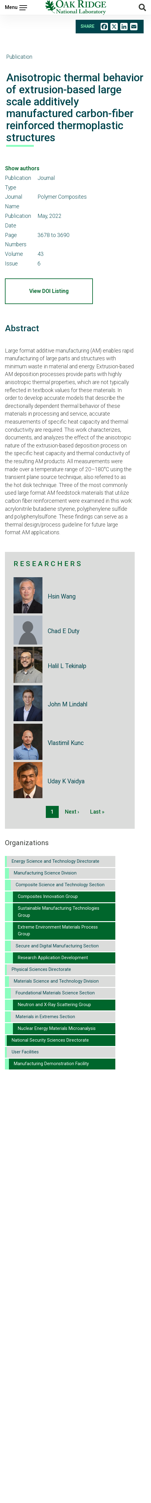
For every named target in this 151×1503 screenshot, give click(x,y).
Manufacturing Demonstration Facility (51, 1063)
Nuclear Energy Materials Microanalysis (57, 1028)
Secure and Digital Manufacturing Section (57, 946)
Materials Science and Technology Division (56, 981)
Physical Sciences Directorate (41, 969)
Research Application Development (53, 957)
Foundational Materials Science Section (55, 993)
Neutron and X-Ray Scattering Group (54, 1004)
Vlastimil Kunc (66, 743)
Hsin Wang (62, 596)
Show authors (22, 168)
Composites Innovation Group (48, 896)
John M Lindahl (67, 704)
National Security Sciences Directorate (50, 1040)
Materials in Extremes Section (45, 1016)
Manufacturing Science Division (45, 873)
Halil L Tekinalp (67, 666)
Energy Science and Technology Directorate (55, 861)
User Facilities (25, 1052)
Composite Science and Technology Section (60, 884)
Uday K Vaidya (66, 781)
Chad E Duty (63, 631)
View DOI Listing (49, 291)
